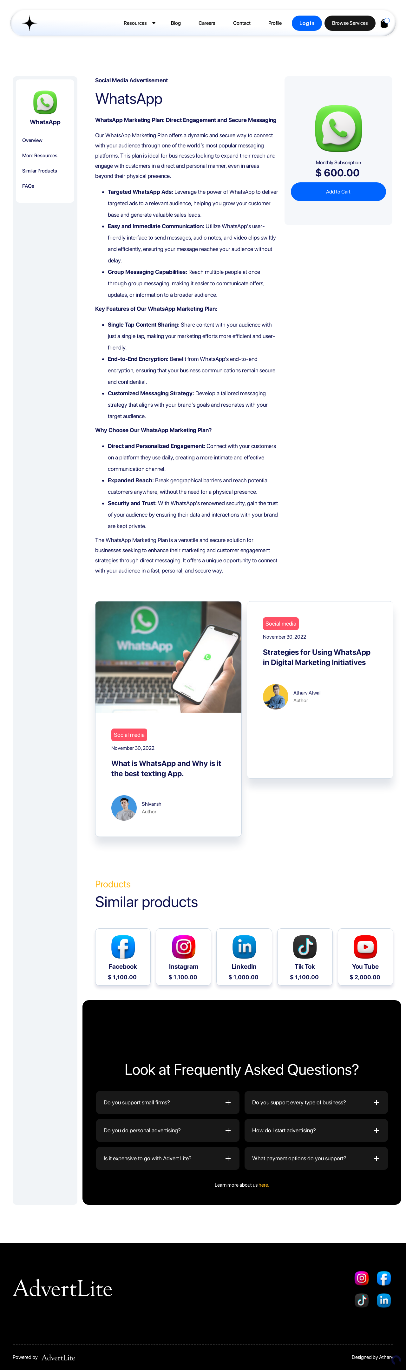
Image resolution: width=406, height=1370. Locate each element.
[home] (26, 23)
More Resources (39, 156)
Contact (242, 23)
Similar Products (39, 171)
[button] (138, 23)
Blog (176, 23)
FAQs (28, 186)
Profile (275, 23)
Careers (207, 23)
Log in (306, 23)
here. (264, 1185)
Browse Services (350, 23)
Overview (32, 140)
